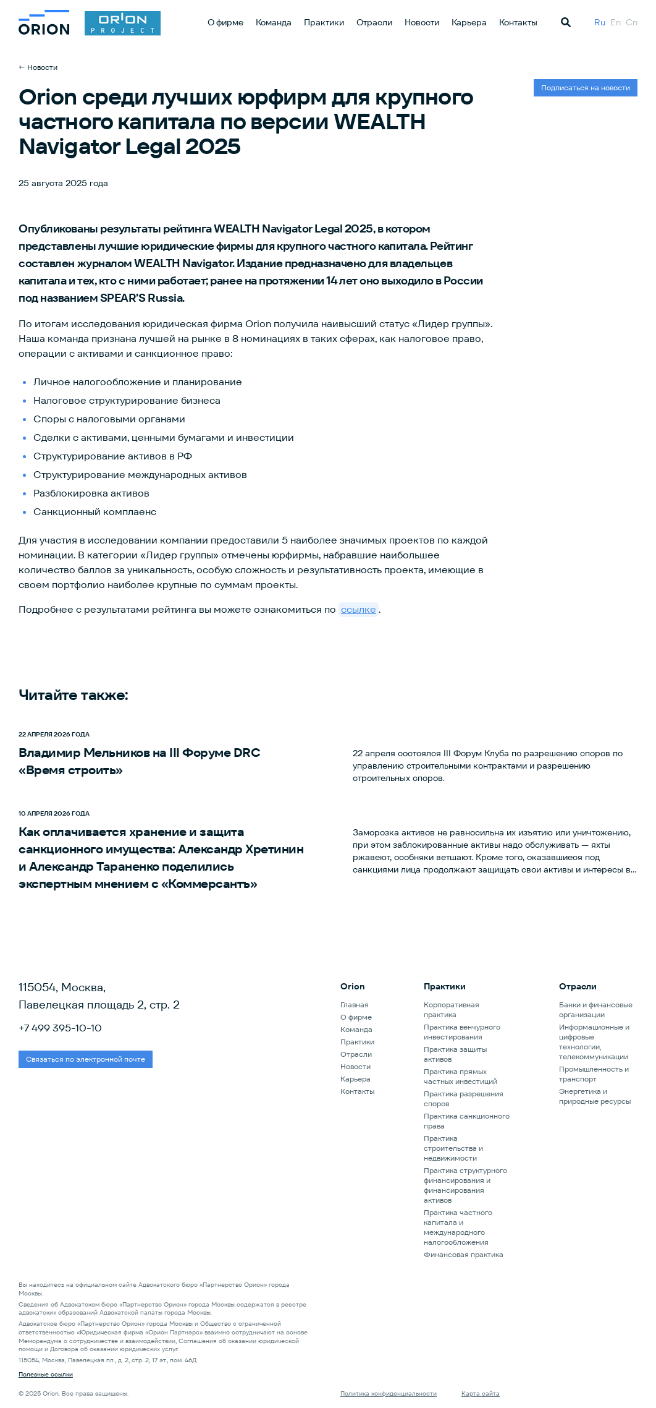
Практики (324, 22)
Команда (274, 22)
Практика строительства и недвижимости (453, 1148)
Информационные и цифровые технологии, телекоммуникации (594, 1041)
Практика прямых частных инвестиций (460, 1076)
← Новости (38, 67)
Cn (631, 22)
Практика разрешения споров (463, 1098)
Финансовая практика (463, 1254)
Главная (354, 1004)
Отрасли (374, 22)
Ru (599, 22)
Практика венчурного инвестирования (462, 1031)
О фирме (225, 22)
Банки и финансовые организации (596, 1009)
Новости (422, 22)
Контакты (518, 22)
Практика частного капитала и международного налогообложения (458, 1227)
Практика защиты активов (455, 1054)
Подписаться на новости (585, 87)
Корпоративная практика (451, 1009)
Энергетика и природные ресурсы (595, 1096)
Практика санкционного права (467, 1120)
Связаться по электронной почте (85, 1059)
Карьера (469, 22)
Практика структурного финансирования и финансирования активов (465, 1185)
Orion (352, 986)
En (615, 22)
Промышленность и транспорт (594, 1073)
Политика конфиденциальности (388, 1393)
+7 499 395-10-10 (60, 1028)
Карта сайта (480, 1393)
